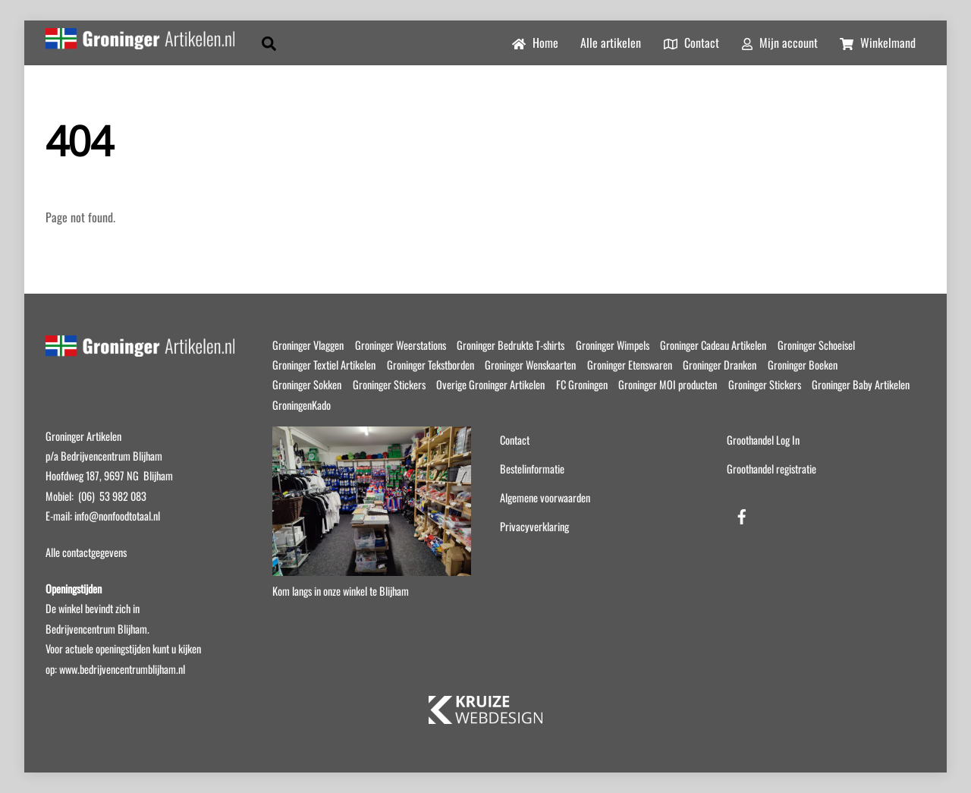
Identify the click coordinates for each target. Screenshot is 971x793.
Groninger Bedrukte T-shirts (510, 345)
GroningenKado (301, 405)
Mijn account (780, 42)
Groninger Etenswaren (629, 365)
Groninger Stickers (389, 384)
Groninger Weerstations (400, 345)
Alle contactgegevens (86, 552)
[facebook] (742, 513)
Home (535, 42)
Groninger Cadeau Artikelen (713, 345)
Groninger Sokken (306, 384)
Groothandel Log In (763, 440)
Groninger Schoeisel (816, 345)
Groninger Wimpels (612, 345)
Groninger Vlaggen (308, 345)
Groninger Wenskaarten (530, 365)
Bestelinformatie (532, 469)
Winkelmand (878, 42)
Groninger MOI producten (667, 384)
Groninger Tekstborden (430, 365)
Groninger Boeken (802, 365)
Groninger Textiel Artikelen (324, 365)
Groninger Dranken (719, 365)
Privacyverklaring (534, 526)
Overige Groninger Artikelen (490, 384)
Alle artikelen (610, 42)
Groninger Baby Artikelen (861, 384)
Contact (691, 42)
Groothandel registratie (771, 469)
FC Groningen (582, 384)
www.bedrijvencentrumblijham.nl (122, 669)
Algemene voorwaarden (545, 497)
